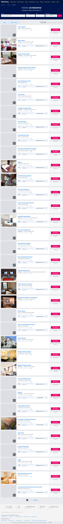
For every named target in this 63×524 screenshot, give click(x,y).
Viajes (26, 2)
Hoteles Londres (11, 520)
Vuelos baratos (20, 2)
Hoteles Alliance (26, 516)
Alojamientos (32, 2)
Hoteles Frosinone (4, 516)
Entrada (27, 13)
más (46, 522)
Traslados (53, 2)
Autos (37, 2)
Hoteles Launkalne (19, 520)
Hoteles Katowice (4, 520)
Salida (37, 13)
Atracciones (47, 2)
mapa (30, 29)
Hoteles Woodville (27, 520)
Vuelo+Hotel (13, 2)
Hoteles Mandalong (18, 516)
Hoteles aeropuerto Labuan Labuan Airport (39, 520)
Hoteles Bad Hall (33, 516)
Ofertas (41, 2)
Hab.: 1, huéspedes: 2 (50, 15)
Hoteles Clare (11, 516)
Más (58, 2)
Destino (2, 13)
